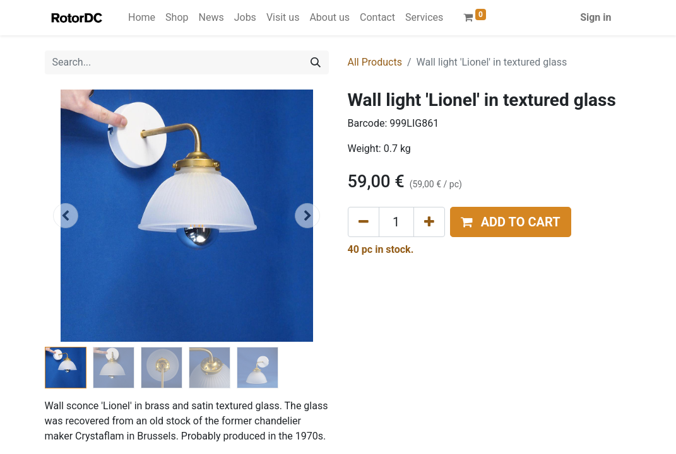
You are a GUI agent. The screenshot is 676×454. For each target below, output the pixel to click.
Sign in (595, 17)
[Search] (315, 62)
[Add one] (429, 222)
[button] (66, 215)
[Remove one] (363, 222)
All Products (375, 62)
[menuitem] (141, 17)
